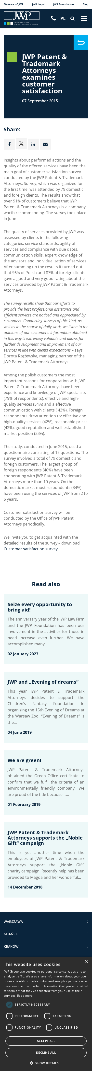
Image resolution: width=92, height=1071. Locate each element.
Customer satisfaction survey (31, 549)
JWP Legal (38, 4)
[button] (46, 1063)
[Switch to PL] (63, 18)
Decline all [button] (46, 1053)
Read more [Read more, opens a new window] (25, 995)
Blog (85, 4)
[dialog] (46, 1014)
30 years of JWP (13, 4)
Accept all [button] (46, 1041)
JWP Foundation (63, 4)
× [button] (86, 962)
